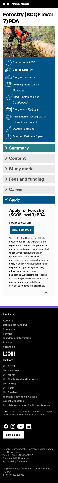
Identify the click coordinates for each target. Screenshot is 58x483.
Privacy (7, 342)
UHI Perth (8, 388)
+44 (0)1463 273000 (14, 475)
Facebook (6, 426)
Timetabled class (29, 97)
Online (35, 84)
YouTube (20, 426)
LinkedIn (29, 426)
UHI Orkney (9, 383)
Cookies (8, 334)
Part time (33, 109)
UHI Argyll (9, 366)
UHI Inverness (11, 370)
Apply (12, 200)
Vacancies (9, 347)
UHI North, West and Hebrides (20, 379)
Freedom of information (17, 338)
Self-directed (20, 102)
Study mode (19, 169)
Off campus (19, 90)
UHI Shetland (10, 392)
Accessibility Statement (15, 461)
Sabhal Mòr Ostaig (14, 401)
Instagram (13, 426)
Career (13, 189)
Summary (16, 148)
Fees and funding (24, 179)
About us (8, 320)
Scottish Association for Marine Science (26, 405)
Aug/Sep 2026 (21, 229)
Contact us (9, 329)
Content (15, 158)
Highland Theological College (20, 397)
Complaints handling (15, 325)
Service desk (13, 435)
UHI (5, 412)
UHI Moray (9, 375)
